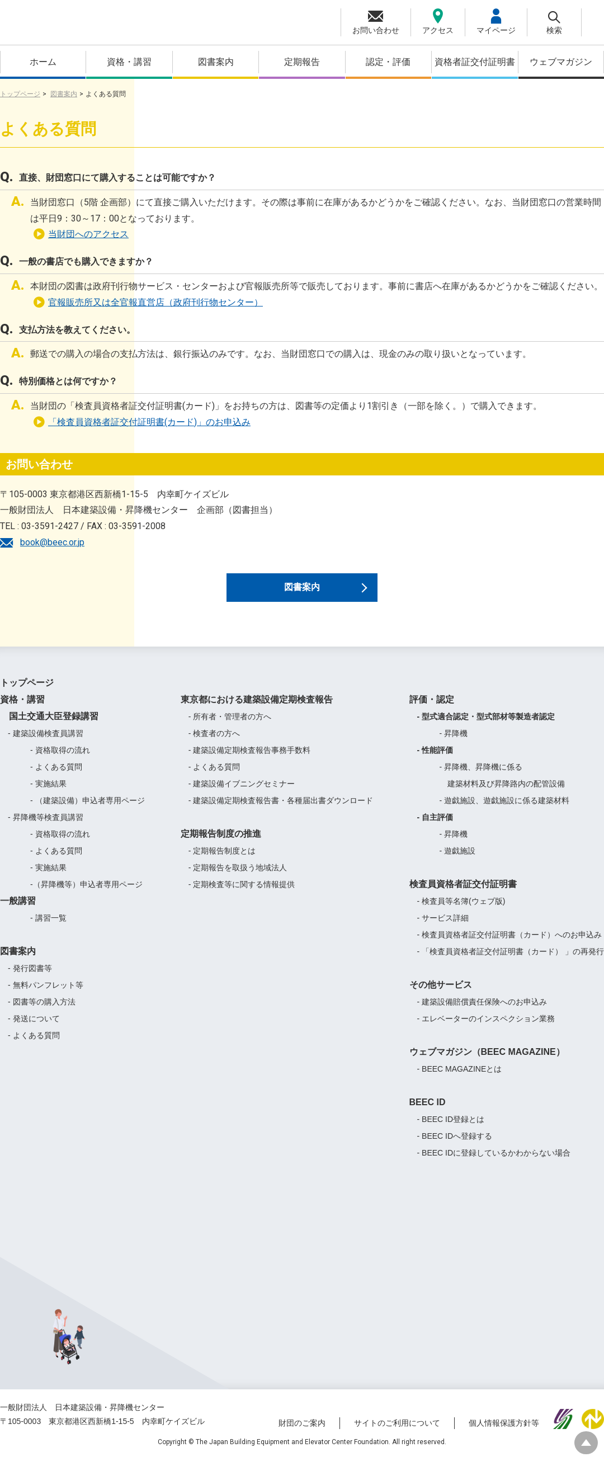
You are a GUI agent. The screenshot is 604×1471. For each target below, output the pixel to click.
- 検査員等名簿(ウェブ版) (461, 912)
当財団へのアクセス (81, 234)
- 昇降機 (454, 744)
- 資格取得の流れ (60, 761)
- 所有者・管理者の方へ (230, 727)
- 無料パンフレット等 (45, 996)
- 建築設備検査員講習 (45, 744)
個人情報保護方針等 (504, 1433)
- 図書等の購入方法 (42, 1012)
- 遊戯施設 (458, 861)
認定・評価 (388, 62)
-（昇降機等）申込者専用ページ (86, 895)
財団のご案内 (302, 1433)
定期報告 (302, 62)
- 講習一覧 (48, 929)
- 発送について (34, 1029)
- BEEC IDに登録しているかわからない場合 (494, 1163)
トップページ (20, 94)
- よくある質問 (56, 778)
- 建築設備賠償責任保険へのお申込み (482, 1012)
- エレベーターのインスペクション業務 (486, 1029)
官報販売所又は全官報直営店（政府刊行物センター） (148, 302)
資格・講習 (129, 62)
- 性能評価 (435, 761)
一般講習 (18, 912)
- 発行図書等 (30, 979)
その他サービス (440, 996)
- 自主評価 (435, 828)
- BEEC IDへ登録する (455, 1147)
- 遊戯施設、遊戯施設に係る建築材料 (505, 811)
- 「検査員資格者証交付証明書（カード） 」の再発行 (510, 962)
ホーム (43, 62)
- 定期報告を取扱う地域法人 (237, 878)
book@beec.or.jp (52, 542)
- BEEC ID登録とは (451, 1130)
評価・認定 (431, 710)
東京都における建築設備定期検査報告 (257, 710)
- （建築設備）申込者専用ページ (87, 811)
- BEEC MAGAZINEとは (459, 1080)
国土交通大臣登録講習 (49, 727)
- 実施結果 (48, 794)
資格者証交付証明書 (475, 62)
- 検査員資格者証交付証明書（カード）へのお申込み (509, 945)
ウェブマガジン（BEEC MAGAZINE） (487, 1063)
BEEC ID (427, 1113)
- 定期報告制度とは (222, 861)
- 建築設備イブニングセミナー (241, 794)
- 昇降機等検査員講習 (45, 828)
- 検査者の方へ (214, 744)
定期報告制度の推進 (221, 845)
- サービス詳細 (443, 929)
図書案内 (216, 62)
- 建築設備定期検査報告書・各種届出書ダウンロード (281, 811)
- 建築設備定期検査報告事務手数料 (249, 761)
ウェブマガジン (561, 62)
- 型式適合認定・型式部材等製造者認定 (486, 727)
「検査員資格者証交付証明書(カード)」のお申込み (142, 422)
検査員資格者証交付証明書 (463, 895)
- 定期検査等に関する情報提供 (241, 895)
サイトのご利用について (397, 1433)
